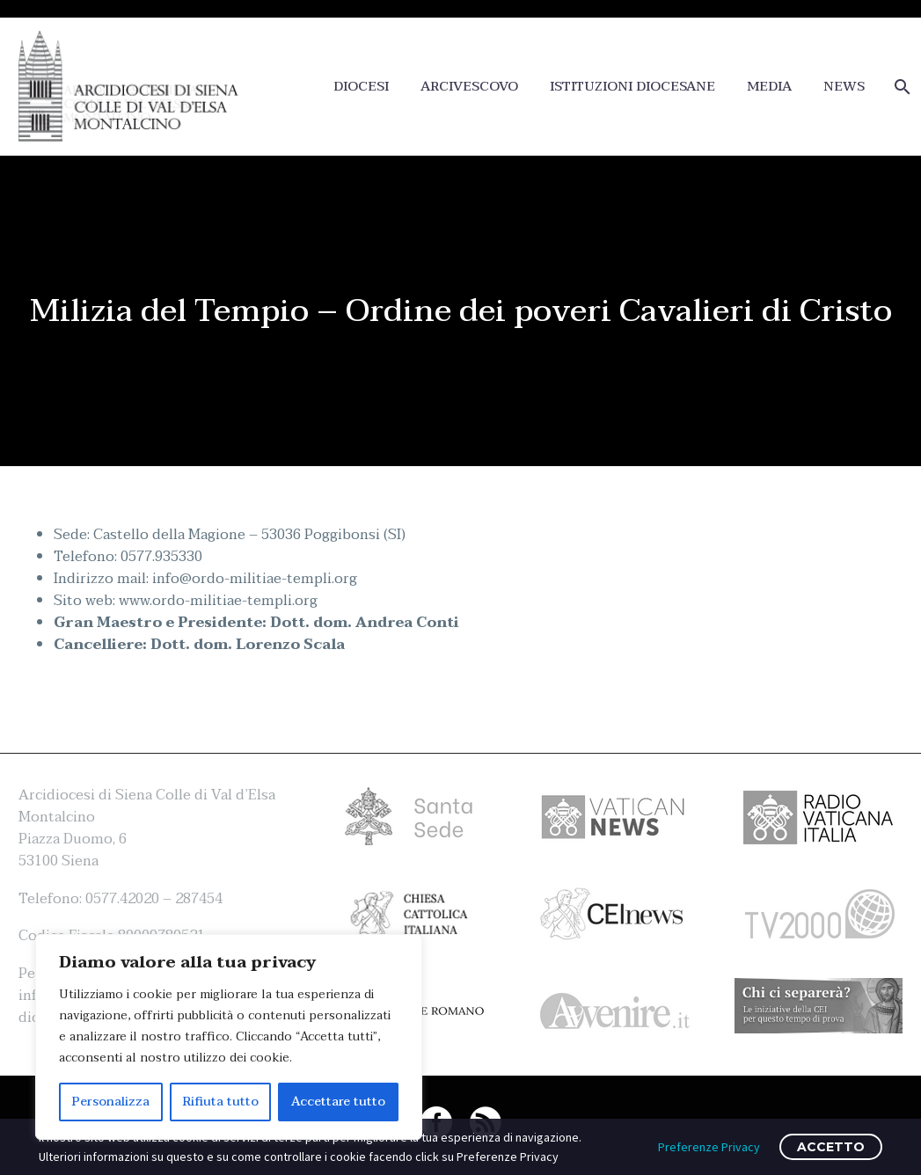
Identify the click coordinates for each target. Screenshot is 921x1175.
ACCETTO (831, 1147)
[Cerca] (900, 87)
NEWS (844, 87)
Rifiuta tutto (221, 1101)
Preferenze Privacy (709, 1147)
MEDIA (769, 87)
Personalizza (111, 1101)
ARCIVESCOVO (469, 87)
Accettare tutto (338, 1101)
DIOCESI (361, 87)
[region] (228, 1037)
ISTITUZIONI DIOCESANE (632, 87)
